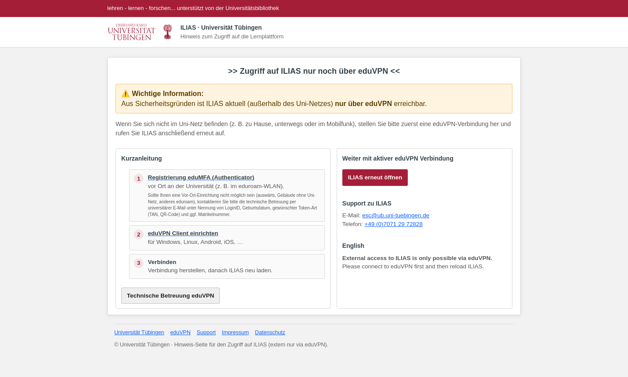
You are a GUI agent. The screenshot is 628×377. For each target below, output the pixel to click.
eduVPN (180, 332)
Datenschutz (270, 332)
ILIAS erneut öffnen (375, 177)
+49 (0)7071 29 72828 (394, 224)
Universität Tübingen (139, 332)
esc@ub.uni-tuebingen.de (396, 215)
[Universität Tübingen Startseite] (140, 32)
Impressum (235, 332)
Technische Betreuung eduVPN (170, 295)
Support (206, 332)
